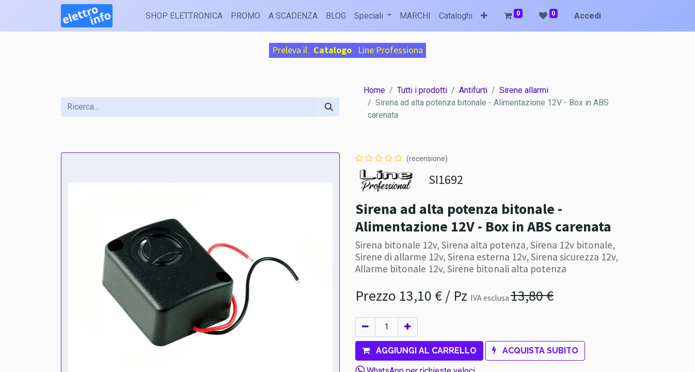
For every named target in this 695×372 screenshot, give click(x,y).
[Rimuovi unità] (365, 327)
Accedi (587, 16)
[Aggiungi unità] (408, 327)
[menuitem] (184, 16)
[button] (484, 16)
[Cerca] (329, 107)
